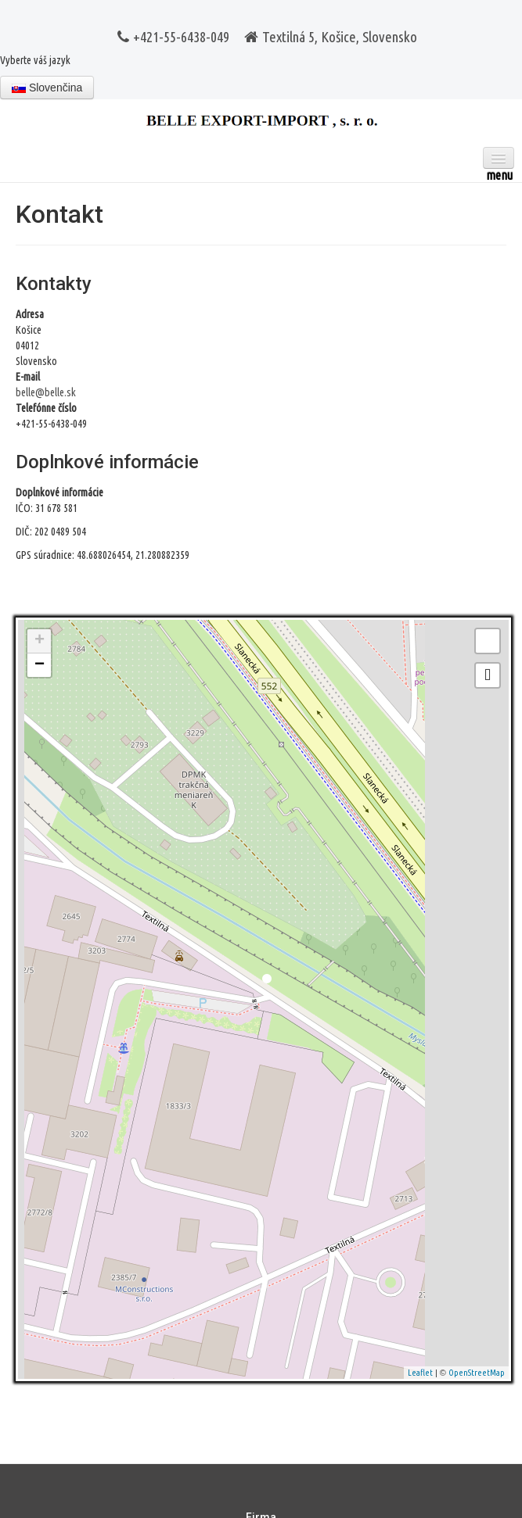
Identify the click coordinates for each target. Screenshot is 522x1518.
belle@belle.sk (46, 392)
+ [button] (39, 641)
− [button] (39, 665)
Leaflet (420, 1372)
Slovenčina (47, 87)
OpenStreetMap (476, 1372)
